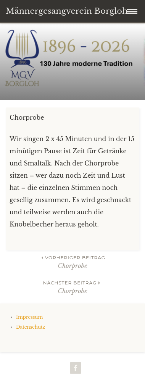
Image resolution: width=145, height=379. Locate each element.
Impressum (29, 317)
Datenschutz (30, 327)
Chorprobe (72, 262)
